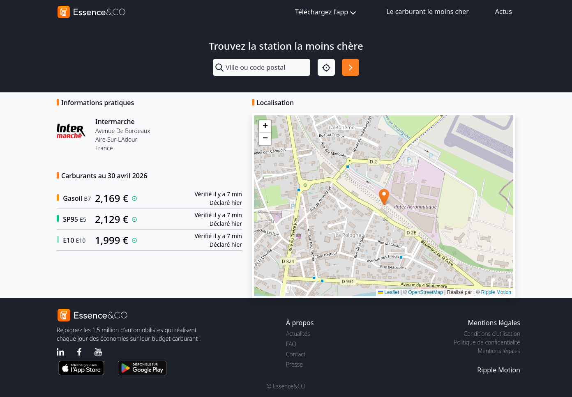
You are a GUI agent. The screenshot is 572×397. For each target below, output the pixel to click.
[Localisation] (326, 67)
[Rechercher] (350, 67)
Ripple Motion (496, 292)
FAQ (291, 344)
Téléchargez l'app (326, 12)
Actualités (298, 333)
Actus (503, 11)
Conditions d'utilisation (492, 333)
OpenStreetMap (425, 292)
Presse (294, 364)
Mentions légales (499, 351)
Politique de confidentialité (487, 342)
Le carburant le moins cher (427, 11)
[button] (384, 197)
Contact (295, 354)
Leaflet (388, 292)
